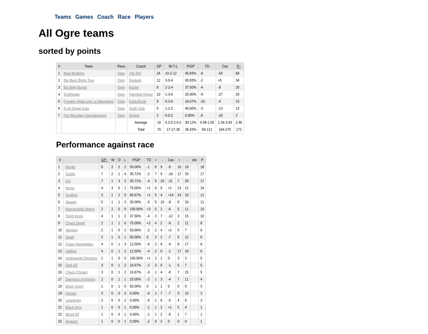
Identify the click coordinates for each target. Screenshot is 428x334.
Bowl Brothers (74, 73)
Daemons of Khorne (80, 279)
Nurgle (70, 167)
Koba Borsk (137, 101)
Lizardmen (73, 300)
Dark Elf (72, 265)
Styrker (134, 115)
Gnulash (135, 80)
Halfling (71, 251)
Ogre (121, 73)
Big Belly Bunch (75, 87)
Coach (105, 17)
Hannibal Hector (141, 94)
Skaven (71, 202)
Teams (63, 17)
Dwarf (70, 237)
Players (144, 17)
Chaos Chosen (77, 272)
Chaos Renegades (79, 244)
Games (84, 17)
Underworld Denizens (82, 258)
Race (124, 17)
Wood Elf (72, 314)
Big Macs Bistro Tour (79, 80)
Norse (70, 188)
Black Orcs (74, 307)
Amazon (72, 321)
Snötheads (72, 94)
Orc (68, 181)
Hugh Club (137, 108)
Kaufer (134, 87)
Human (71, 293)
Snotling (72, 195)
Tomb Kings (74, 216)
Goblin (70, 174)
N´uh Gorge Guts (76, 108)
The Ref (135, 73)
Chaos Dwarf (75, 223)
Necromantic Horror (80, 209)
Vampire (72, 230)
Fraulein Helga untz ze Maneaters (89, 101)
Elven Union (75, 286)
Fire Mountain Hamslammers (85, 115)
